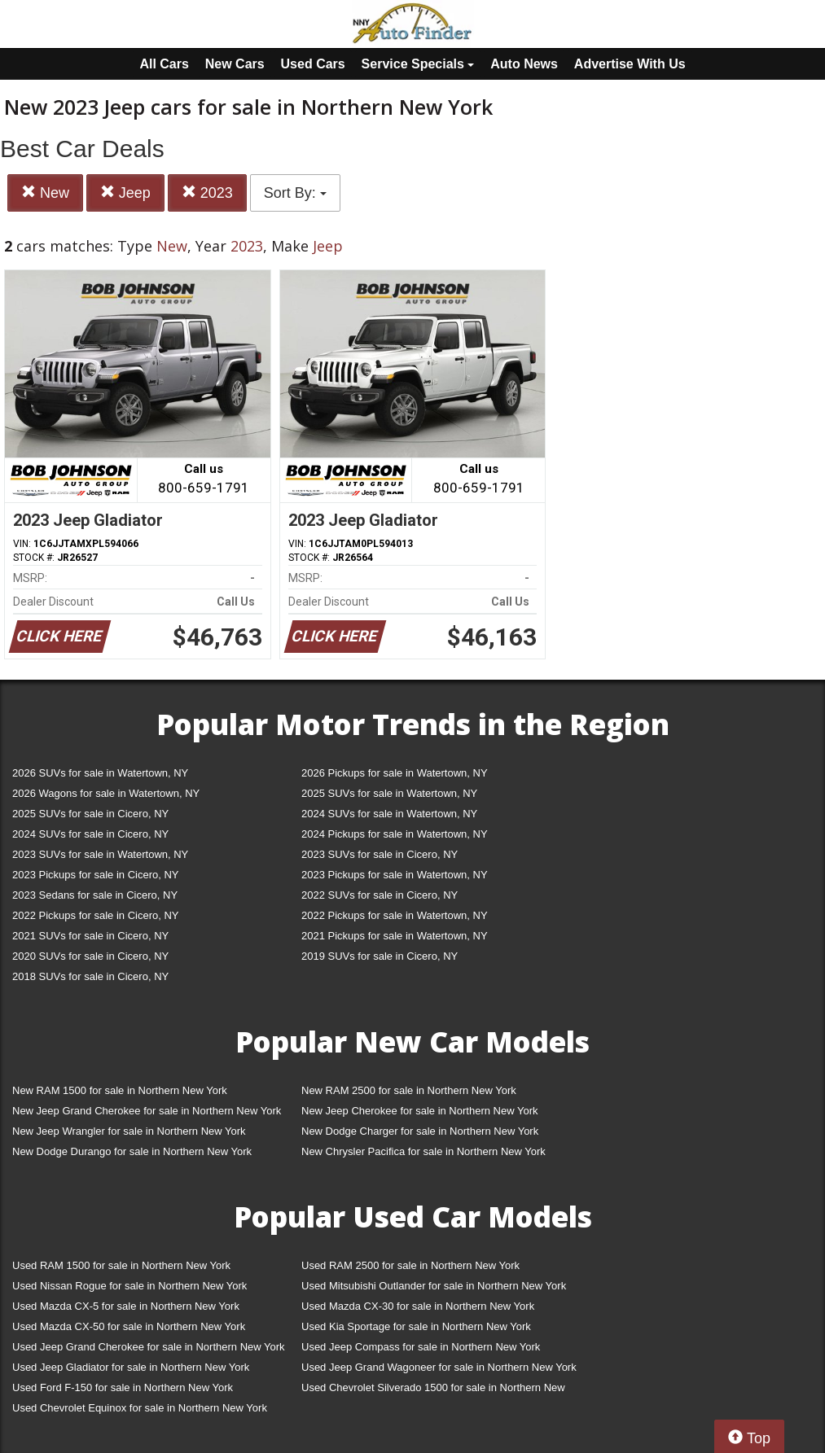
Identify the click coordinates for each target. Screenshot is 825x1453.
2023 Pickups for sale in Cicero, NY (95, 875)
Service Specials (418, 64)
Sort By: (295, 193)
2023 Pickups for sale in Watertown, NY (394, 875)
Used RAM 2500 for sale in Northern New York (410, 1265)
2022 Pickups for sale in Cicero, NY (95, 915)
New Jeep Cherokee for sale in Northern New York (419, 1111)
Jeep (125, 192)
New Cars (235, 64)
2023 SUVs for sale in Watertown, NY (100, 854)
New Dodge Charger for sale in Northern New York (419, 1131)
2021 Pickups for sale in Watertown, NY (394, 936)
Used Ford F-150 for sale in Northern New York (122, 1387)
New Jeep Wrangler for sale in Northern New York (129, 1131)
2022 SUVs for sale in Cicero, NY (379, 895)
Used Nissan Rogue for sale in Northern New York (129, 1286)
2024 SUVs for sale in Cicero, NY (90, 834)
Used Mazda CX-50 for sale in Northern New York (128, 1326)
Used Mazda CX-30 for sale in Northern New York (417, 1306)
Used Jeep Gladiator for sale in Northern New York (130, 1367)
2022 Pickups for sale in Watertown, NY (394, 915)
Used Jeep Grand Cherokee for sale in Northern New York (148, 1347)
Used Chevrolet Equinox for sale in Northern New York (139, 1408)
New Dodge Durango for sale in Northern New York (132, 1151)
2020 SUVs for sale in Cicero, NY (90, 956)
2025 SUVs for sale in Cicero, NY (90, 813)
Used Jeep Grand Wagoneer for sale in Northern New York (439, 1367)
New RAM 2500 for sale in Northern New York (408, 1090)
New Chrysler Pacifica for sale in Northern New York (423, 1151)
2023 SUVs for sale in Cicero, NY (379, 854)
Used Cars (313, 64)
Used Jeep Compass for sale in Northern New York (420, 1347)
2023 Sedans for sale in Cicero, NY (95, 895)
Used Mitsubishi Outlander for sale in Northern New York (433, 1286)
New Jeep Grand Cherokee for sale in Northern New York (146, 1111)
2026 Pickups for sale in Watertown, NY (394, 773)
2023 (207, 192)
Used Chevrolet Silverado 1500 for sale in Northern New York (433, 1390)
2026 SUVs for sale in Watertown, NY (100, 773)
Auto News (524, 64)
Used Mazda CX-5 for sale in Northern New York (125, 1306)
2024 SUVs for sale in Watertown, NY (389, 813)
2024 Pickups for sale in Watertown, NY (394, 834)
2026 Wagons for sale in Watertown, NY (106, 793)
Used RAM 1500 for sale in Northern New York (121, 1265)
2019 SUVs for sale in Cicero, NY (379, 956)
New (45, 192)
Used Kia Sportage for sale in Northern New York (416, 1326)
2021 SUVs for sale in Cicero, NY (90, 936)
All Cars (163, 64)
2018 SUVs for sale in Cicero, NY (90, 976)
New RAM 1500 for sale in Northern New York (119, 1090)
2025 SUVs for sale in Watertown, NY (389, 793)
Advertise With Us (630, 64)
